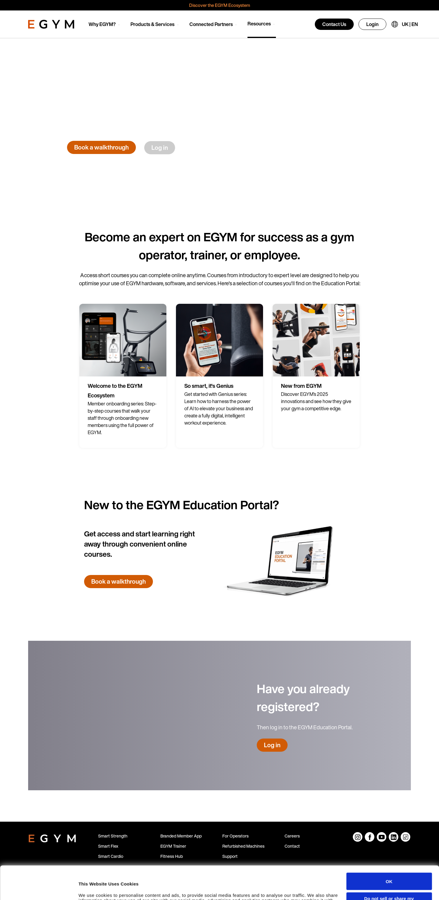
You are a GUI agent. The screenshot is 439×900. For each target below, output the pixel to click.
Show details (92, 889)
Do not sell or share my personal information (389, 869)
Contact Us (334, 24)
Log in (159, 147)
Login (372, 24)
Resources (259, 23)
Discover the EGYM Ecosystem (219, 5)
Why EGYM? (102, 24)
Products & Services (152, 24)
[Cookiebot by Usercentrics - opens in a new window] (39, 889)
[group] (122, 376)
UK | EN (410, 24)
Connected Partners (211, 24)
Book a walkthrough (101, 147)
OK (389, 849)
